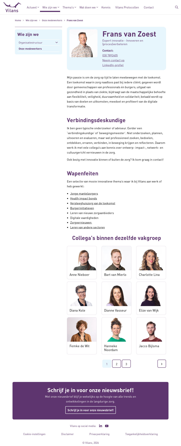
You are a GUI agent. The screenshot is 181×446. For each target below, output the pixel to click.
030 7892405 (110, 55)
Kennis (105, 7)
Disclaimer (67, 433)
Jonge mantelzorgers (84, 193)
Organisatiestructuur (30, 42)
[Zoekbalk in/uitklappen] (177, 7)
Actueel (32, 7)
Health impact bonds (83, 198)
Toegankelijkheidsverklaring (141, 433)
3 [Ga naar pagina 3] (126, 364)
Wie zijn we (49, 7)
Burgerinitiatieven (82, 208)
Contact (149, 7)
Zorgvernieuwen (81, 222)
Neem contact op (113, 60)
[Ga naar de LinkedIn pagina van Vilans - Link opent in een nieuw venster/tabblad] (100, 426)
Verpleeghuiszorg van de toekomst (92, 203)
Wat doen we (87, 7)
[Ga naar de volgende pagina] (161, 364)
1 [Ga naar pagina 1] (107, 364)
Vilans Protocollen (127, 7)
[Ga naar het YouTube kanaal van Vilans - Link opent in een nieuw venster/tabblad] (107, 426)
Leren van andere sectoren (87, 227)
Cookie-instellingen (34, 433)
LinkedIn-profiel (112, 65)
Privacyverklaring (99, 433)
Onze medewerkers (30, 48)
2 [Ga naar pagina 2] (116, 364)
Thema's (68, 7)
